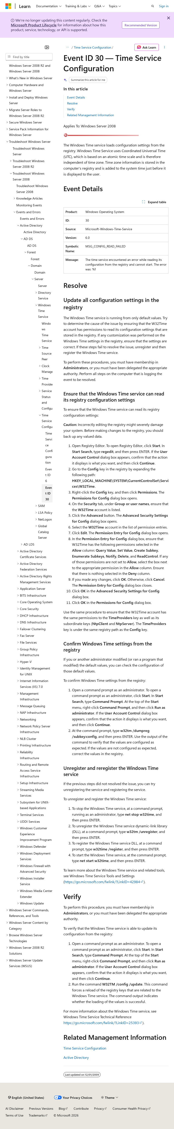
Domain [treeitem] (39, 272)
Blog (62, 1108)
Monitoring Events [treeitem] (29, 205)
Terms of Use (14, 1115)
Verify (71, 109)
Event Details (76, 97)
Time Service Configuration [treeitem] (49, 447)
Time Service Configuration (92, 47)
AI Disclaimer (14, 1108)
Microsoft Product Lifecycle (34, 24)
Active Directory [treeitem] (35, 232)
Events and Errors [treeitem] (32, 218)
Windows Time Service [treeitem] (47, 332)
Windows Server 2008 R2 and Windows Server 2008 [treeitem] (29, 68)
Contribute (81, 1108)
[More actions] (165, 47)
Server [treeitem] (42, 286)
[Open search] (152, 6)
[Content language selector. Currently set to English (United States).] (26, 1097)
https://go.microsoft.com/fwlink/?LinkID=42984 (102, 881)
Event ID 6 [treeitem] (48, 475)
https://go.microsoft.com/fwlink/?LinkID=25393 (101, 1022)
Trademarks (37, 1115)
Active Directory (76, 1057)
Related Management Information (90, 115)
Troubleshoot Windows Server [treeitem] (28, 151)
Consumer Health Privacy (130, 1108)
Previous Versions (41, 1108)
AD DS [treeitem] (31, 245)
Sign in (164, 6)
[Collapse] (47, 47)
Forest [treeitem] (35, 259)
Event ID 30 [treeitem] (48, 493)
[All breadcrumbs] (67, 47)
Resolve (72, 103)
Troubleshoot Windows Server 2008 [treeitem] (32, 189)
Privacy (99, 1108)
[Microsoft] (8, 6)
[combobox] (29, 56)
